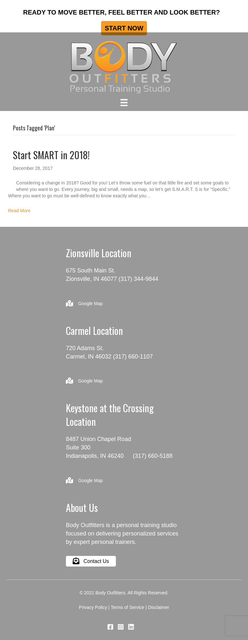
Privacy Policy (93, 607)
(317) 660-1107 (133, 356)
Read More (19, 210)
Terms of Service (127, 607)
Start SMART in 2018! (51, 155)
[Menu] (124, 102)
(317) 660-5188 (152, 456)
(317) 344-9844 (138, 279)
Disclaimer (158, 607)
